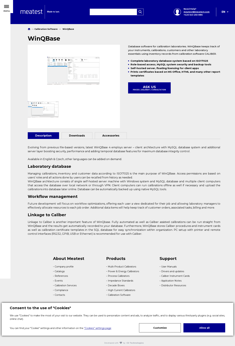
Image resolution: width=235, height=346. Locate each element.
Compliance (61, 290)
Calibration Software (119, 294)
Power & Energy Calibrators (123, 271)
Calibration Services (66, 285)
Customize (160, 327)
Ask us (149, 88)
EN (223, 12)
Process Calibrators (118, 275)
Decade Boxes (116, 285)
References (61, 275)
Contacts (60, 294)
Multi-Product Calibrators (122, 266)
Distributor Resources (173, 285)
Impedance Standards (120, 280)
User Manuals (169, 266)
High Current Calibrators (121, 290)
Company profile (64, 266)
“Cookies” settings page (97, 328)
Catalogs (60, 271)
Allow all (204, 327)
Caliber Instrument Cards (175, 275)
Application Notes (171, 280)
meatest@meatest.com (196, 12)
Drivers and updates (172, 271)
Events (59, 280)
